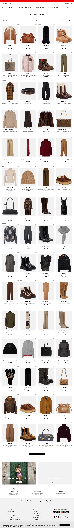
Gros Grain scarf (64, 246)
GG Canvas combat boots (46, 75)
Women (3, 3)
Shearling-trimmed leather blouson (10, 47)
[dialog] (37, 525)
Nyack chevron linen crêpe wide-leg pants (46, 332)
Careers (37, 515)
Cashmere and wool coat (46, 303)
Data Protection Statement (16, 526)
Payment (13, 513)
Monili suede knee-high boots (64, 332)
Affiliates (37, 519)
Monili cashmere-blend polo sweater (10, 131)
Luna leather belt (28, 103)
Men (6, 3)
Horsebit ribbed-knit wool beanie (28, 189)
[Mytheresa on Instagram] (60, 517)
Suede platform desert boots (28, 417)
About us (37, 508)
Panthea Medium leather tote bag (64, 131)
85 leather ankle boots (45, 246)
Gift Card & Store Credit (13, 511)
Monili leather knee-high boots (46, 218)
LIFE (10, 3)
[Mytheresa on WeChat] (67, 517)
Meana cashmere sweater (10, 189)
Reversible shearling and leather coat (28, 218)
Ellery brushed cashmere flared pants (46, 47)
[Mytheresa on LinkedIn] (54, 517)
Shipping (13, 515)
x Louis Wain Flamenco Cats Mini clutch (64, 417)
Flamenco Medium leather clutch (28, 47)
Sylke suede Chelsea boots (28, 445)
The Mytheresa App (37, 510)
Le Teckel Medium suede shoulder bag (10, 218)
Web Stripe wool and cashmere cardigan (28, 360)
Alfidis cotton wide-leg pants (64, 75)
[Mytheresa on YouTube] (63, 517)
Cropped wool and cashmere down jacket (64, 445)
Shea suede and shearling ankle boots (28, 303)
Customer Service (13, 508)
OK (64, 525)
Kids (8, 3)
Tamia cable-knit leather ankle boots (64, 103)
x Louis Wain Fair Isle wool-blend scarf (28, 332)
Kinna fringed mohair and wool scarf (28, 159)
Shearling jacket (46, 131)
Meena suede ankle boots (64, 47)
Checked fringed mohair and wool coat (10, 103)
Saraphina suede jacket (46, 417)
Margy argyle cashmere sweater (10, 246)
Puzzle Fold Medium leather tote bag (10, 75)
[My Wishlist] (69, 7)
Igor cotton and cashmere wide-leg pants (64, 159)
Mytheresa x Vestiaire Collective (13, 519)
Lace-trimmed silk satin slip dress (64, 218)
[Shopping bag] (71, 7)
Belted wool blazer (10, 332)
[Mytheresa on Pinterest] (58, 517)
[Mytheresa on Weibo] (65, 517)
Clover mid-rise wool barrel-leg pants (10, 445)
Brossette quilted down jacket (64, 360)
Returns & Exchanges (13, 517)
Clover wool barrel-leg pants (28, 246)
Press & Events (37, 513)
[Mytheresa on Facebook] (56, 517)
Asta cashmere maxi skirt (28, 131)
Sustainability (37, 511)
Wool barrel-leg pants (46, 103)
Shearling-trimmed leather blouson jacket (10, 417)
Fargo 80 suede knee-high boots (64, 303)
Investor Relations (37, 517)
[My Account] (67, 7)
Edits (6, 11)
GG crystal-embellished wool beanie (10, 360)
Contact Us (13, 510)
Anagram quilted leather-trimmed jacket (28, 75)
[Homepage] (7, 7)
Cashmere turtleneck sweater (46, 159)
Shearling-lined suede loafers (64, 189)
